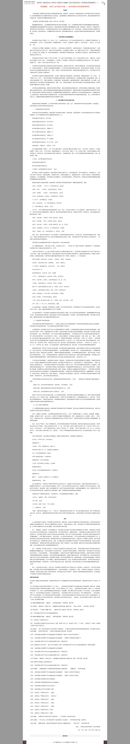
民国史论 (60, 2)
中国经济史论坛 (47, 2)
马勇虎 (65, 10)
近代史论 (54, 2)
